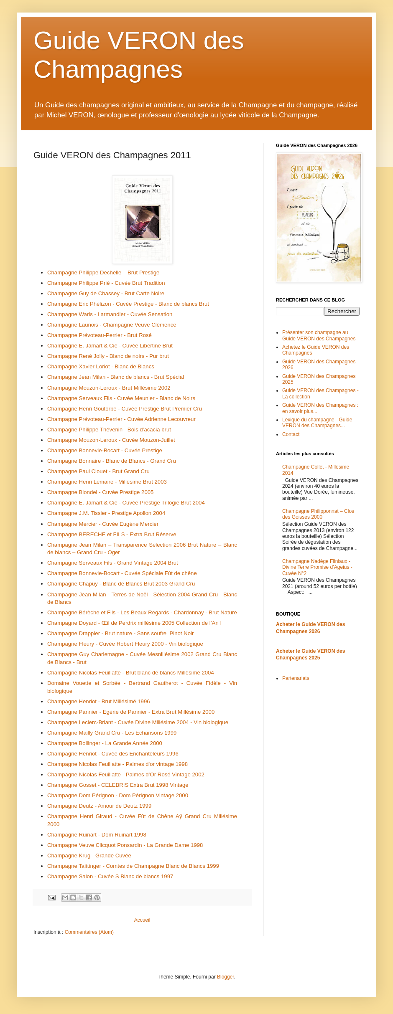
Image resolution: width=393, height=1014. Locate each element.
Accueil (142, 920)
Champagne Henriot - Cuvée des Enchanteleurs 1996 (113, 753)
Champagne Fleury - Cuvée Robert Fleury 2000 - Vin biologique (125, 644)
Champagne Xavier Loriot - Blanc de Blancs (100, 366)
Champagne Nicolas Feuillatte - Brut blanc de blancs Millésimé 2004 (130, 672)
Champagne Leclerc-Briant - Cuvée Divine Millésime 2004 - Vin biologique (137, 722)
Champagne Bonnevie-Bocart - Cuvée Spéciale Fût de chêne (122, 573)
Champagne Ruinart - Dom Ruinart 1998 (96, 834)
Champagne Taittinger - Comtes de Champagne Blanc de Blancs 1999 (133, 866)
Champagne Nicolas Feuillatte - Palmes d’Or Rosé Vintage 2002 (125, 774)
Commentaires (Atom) (89, 932)
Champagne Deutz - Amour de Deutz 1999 (99, 806)
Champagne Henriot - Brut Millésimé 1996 (98, 701)
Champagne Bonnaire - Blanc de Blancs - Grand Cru (111, 461)
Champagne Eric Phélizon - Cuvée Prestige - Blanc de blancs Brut (128, 304)
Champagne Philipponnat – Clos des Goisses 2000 (318, 514)
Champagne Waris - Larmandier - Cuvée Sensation (109, 314)
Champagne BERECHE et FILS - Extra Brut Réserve (111, 534)
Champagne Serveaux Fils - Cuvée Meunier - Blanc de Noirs (121, 398)
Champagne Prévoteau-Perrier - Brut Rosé (99, 335)
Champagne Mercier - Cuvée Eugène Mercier (102, 524)
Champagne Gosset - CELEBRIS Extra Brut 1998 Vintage (118, 785)
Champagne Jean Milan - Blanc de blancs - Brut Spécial (115, 377)
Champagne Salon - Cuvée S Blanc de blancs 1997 (110, 876)
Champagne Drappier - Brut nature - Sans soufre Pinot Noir (120, 633)
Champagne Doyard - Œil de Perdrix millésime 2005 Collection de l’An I (134, 623)
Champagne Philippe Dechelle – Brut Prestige (103, 272)
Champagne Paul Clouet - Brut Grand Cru (98, 471)
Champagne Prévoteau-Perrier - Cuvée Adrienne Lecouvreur (121, 419)
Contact (290, 434)
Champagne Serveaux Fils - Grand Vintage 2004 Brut (112, 563)
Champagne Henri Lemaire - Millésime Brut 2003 (107, 482)
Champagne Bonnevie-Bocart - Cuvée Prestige (104, 450)
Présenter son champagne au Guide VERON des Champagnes (318, 335)
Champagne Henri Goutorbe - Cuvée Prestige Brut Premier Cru (124, 409)
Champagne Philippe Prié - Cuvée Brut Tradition (106, 283)
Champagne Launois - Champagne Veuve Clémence (111, 325)
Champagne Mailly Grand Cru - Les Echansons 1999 (111, 733)
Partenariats (295, 678)
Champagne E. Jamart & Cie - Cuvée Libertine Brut (110, 345)
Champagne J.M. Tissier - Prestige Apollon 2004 (106, 513)
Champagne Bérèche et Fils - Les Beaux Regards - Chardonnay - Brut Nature (142, 612)
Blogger (225, 977)
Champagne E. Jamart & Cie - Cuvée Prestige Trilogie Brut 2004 (126, 502)
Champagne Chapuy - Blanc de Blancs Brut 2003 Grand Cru (121, 584)
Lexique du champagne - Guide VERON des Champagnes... (317, 422)
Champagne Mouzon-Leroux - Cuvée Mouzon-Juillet (111, 440)
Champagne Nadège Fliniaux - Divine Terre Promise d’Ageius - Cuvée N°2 (317, 567)
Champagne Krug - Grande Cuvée (89, 855)
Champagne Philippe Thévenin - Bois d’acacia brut (109, 429)
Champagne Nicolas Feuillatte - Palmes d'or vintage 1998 (117, 764)
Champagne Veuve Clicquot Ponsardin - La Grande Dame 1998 (125, 845)
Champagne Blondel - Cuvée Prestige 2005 (100, 492)
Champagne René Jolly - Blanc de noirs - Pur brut (108, 356)
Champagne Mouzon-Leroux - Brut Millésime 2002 (109, 388)
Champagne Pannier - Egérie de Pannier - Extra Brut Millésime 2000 (130, 712)
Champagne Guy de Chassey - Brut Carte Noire (105, 293)
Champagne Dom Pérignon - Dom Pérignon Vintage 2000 (117, 795)
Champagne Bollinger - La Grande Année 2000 (104, 743)
